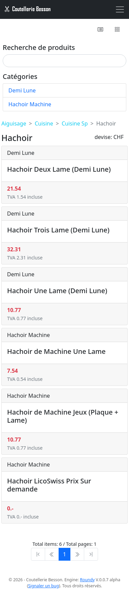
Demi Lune (22, 90)
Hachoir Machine (29, 104)
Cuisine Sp (75, 123)
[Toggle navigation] (120, 9)
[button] (101, 29)
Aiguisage (13, 123)
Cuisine (44, 123)
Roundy (87, 580)
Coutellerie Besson (27, 8)
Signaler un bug (43, 586)
